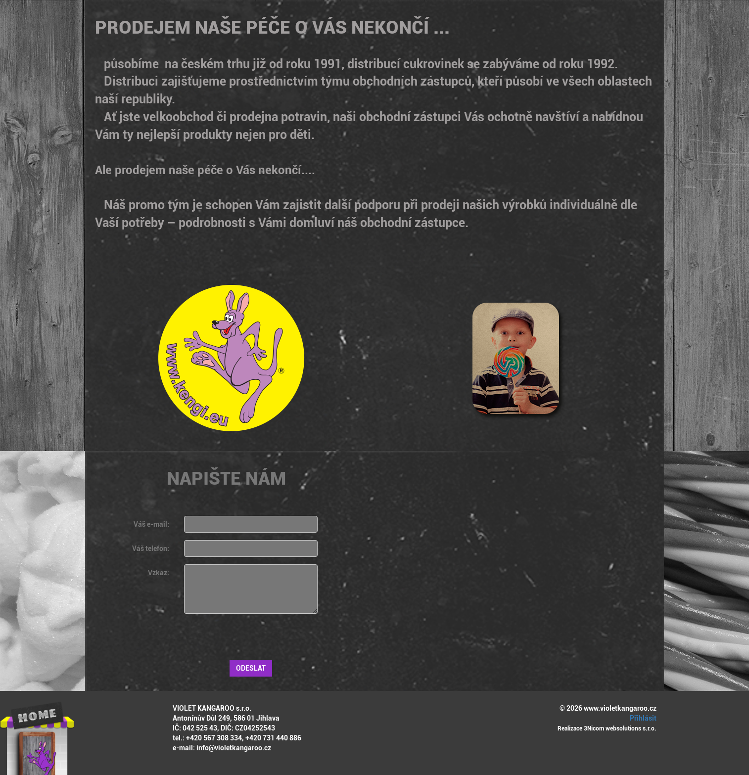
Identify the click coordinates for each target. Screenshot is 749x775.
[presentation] (259, 640)
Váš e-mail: (151, 524)
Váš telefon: (150, 548)
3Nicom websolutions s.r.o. (620, 728)
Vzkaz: (158, 573)
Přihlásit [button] (641, 718)
